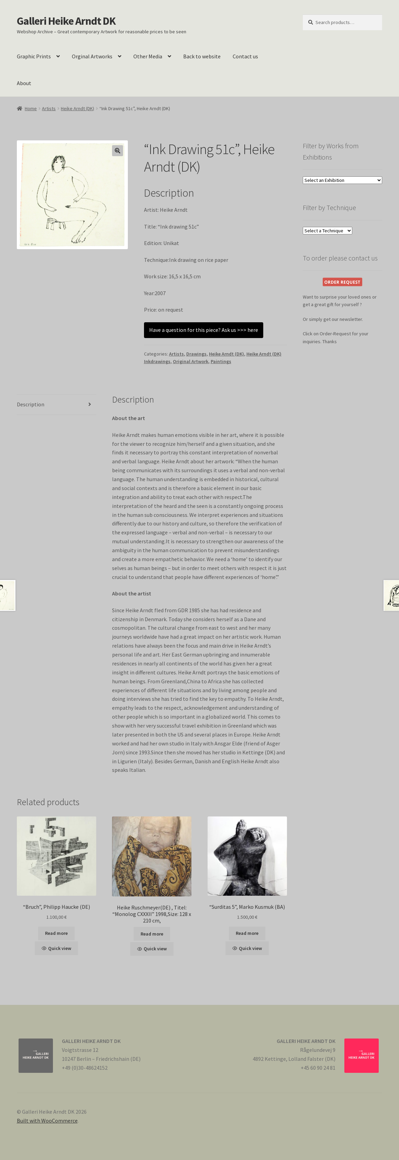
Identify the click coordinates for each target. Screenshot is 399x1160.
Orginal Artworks (92, 56)
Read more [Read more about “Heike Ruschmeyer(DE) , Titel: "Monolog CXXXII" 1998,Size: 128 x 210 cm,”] (152, 934)
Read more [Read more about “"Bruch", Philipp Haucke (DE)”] (56, 933)
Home (31, 108)
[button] (117, 150)
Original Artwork (190, 361)
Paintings (221, 361)
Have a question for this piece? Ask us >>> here (203, 329)
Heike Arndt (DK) (77, 108)
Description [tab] (30, 404)
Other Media (147, 56)
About (24, 83)
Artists (49, 108)
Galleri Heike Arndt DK (66, 21)
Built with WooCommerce (47, 1120)
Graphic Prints (34, 56)
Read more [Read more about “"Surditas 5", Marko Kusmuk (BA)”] (247, 933)
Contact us (245, 56)
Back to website (202, 56)
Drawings (196, 354)
